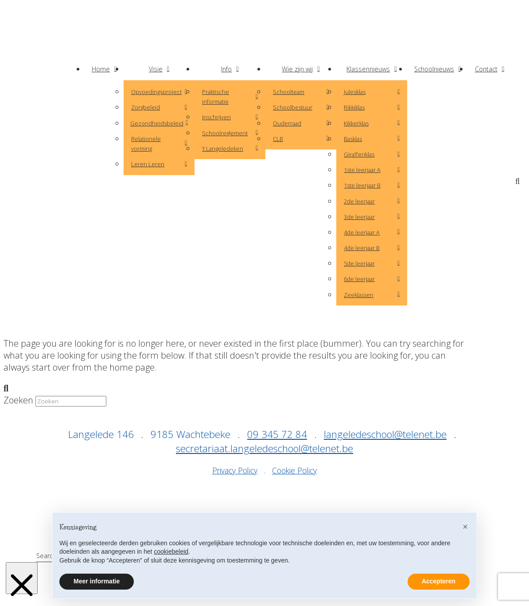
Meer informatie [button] (97, 581)
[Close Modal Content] (22, 578)
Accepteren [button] (438, 581)
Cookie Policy (294, 470)
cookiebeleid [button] (171, 551)
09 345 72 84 (277, 434)
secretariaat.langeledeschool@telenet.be (264, 448)
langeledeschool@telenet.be (385, 434)
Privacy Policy (234, 470)
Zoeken (18, 400)
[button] (519, 181)
